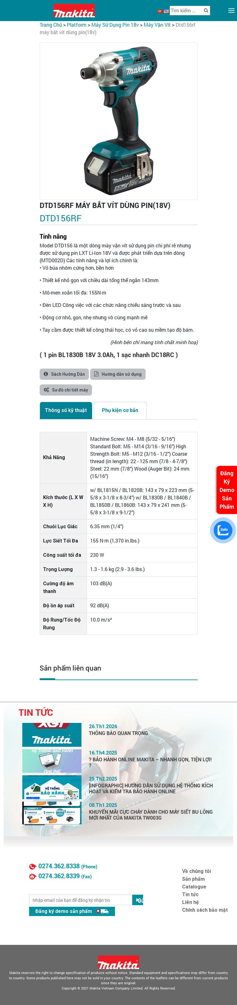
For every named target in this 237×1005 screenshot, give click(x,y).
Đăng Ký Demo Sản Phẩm (227, 490)
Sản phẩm (193, 879)
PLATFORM (76, 24)
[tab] (66, 410)
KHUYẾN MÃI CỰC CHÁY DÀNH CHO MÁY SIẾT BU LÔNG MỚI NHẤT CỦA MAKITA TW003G (151, 815)
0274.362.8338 (59, 866)
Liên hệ (190, 902)
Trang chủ (51, 24)
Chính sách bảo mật (205, 910)
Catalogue (194, 887)
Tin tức (190, 894)
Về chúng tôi (196, 871)
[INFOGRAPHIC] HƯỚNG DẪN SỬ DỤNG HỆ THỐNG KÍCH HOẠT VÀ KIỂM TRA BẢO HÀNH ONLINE (151, 789)
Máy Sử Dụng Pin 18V (115, 24)
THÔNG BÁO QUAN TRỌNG (118, 733)
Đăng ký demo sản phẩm (72, 911)
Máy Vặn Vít (157, 24)
